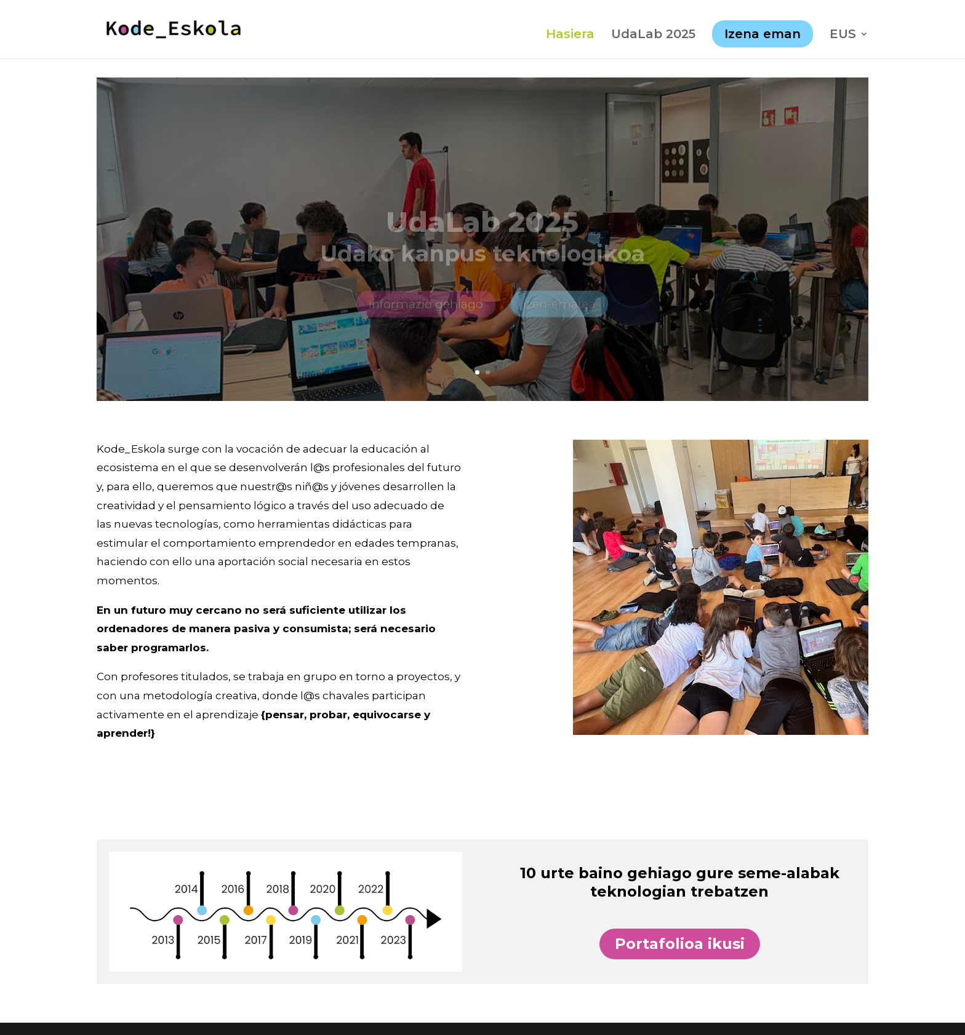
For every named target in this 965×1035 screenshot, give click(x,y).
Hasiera (570, 35)
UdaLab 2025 (653, 35)
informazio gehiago (426, 313)
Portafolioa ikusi (680, 944)
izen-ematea (559, 313)
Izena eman (762, 33)
